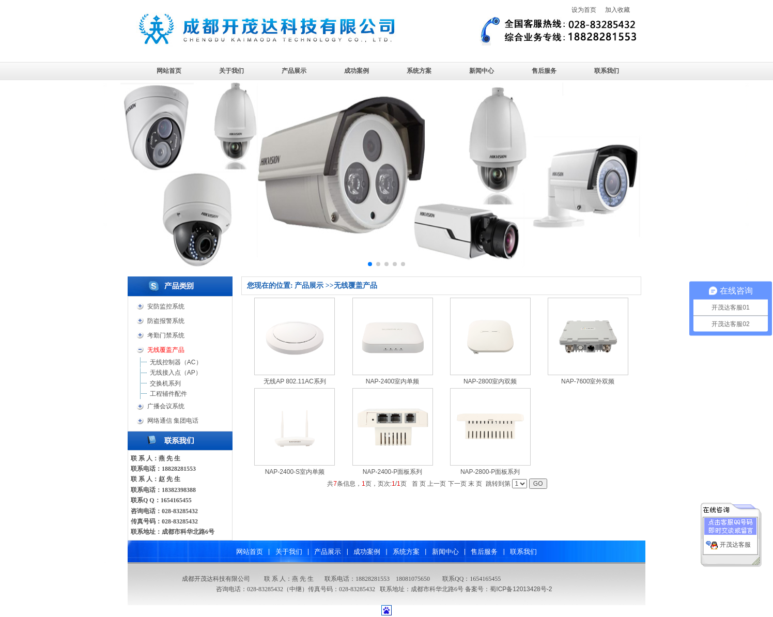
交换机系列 (165, 383)
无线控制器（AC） (176, 362)
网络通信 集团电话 (172, 420)
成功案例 (356, 70)
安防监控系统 (165, 306)
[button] (370, 264)
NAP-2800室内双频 (490, 381)
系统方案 (419, 70)
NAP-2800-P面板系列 (490, 471)
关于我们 (231, 70)
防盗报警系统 (165, 321)
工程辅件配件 (168, 393)
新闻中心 (481, 70)
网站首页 (169, 70)
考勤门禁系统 (165, 335)
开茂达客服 (735, 541)
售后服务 (544, 70)
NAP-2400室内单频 (392, 381)
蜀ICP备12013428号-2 (521, 589)
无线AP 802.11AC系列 (295, 381)
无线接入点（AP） (176, 372)
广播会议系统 (165, 406)
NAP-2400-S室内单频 (294, 471)
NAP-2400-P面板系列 (392, 471)
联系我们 (606, 70)
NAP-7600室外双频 (587, 381)
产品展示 (294, 70)
